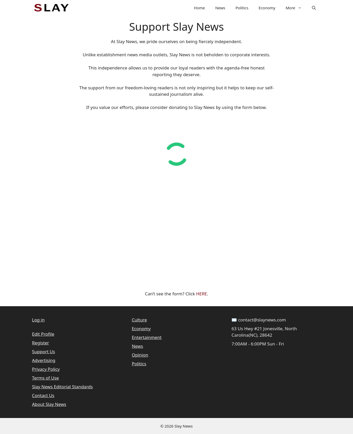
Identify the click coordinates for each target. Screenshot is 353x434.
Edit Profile (43, 334)
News (220, 7)
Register (40, 343)
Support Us (43, 351)
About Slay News (49, 404)
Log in (38, 320)
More (296, 7)
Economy (267, 7)
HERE (201, 294)
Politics (242, 7)
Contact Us (43, 395)
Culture (139, 320)
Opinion (140, 355)
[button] (314, 7)
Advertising (43, 360)
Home (199, 7)
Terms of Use (45, 378)
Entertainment (147, 337)
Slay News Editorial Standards (62, 387)
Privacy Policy (46, 369)
